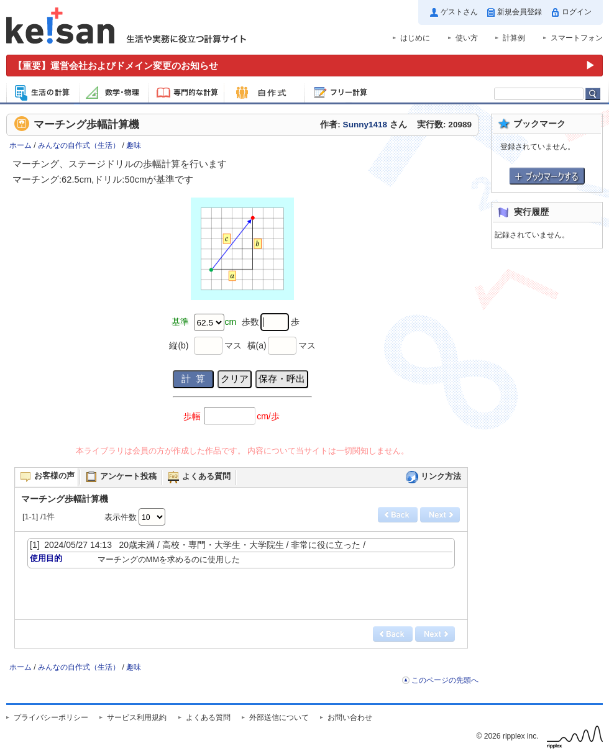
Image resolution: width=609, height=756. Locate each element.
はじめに (415, 38)
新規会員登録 (519, 11)
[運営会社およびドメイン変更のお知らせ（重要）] (304, 65)
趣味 (133, 145)
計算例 (514, 38)
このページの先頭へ (444, 680)
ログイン (577, 11)
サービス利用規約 (137, 717)
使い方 (467, 38)
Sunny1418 (365, 124)
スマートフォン (577, 38)
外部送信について (279, 717)
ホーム (20, 145)
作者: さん (363, 124)
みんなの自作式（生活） (79, 145)
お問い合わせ (349, 717)
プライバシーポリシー (51, 717)
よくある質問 (208, 717)
